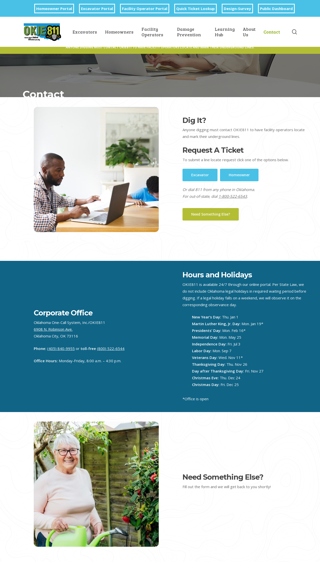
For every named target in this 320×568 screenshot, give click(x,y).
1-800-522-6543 (232, 196)
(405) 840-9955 (61, 348)
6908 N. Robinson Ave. (53, 329)
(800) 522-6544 (110, 348)
